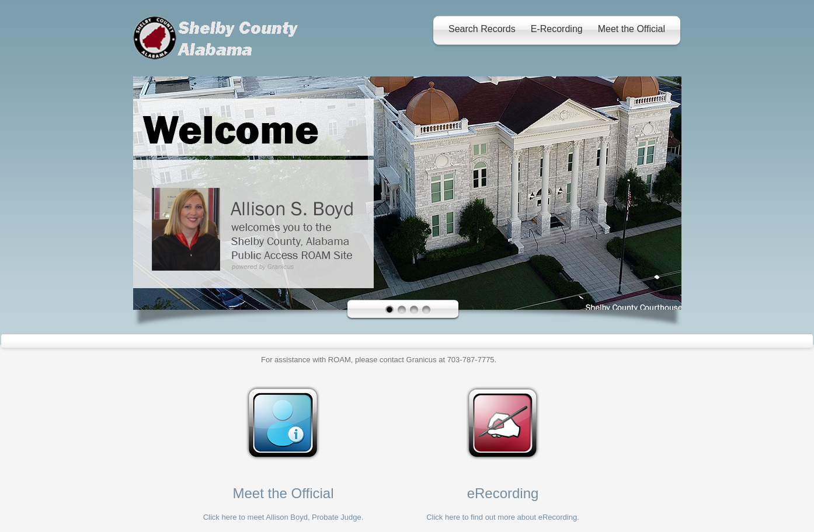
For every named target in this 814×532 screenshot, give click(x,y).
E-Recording (557, 29)
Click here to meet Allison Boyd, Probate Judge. (283, 517)
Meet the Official (631, 29)
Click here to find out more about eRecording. (502, 517)
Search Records (482, 29)
